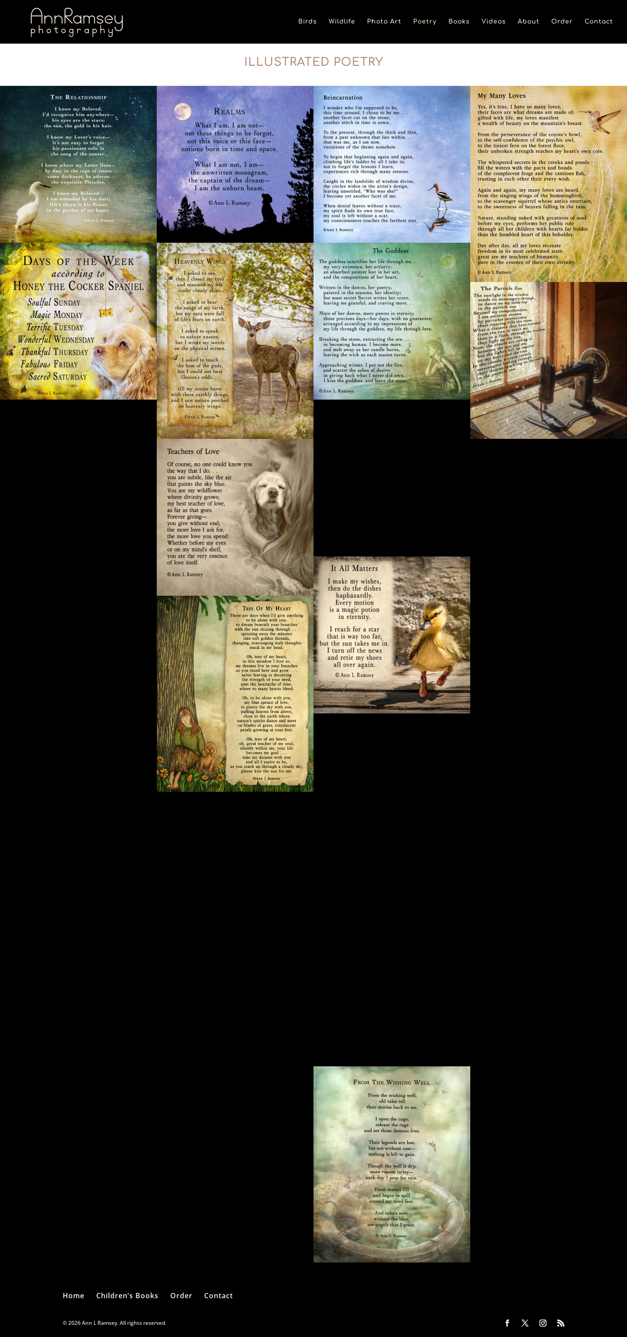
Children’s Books (127, 1295)
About (528, 22)
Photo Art (384, 22)
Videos (494, 22)
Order (562, 22)
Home (73, 1295)
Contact (599, 22)
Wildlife (342, 22)
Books (459, 22)
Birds (307, 22)
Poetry (425, 22)
